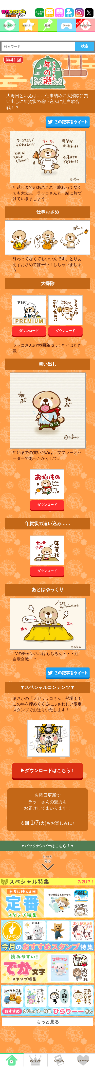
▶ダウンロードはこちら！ (47, 770)
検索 (84, 46)
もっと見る (47, 859)
